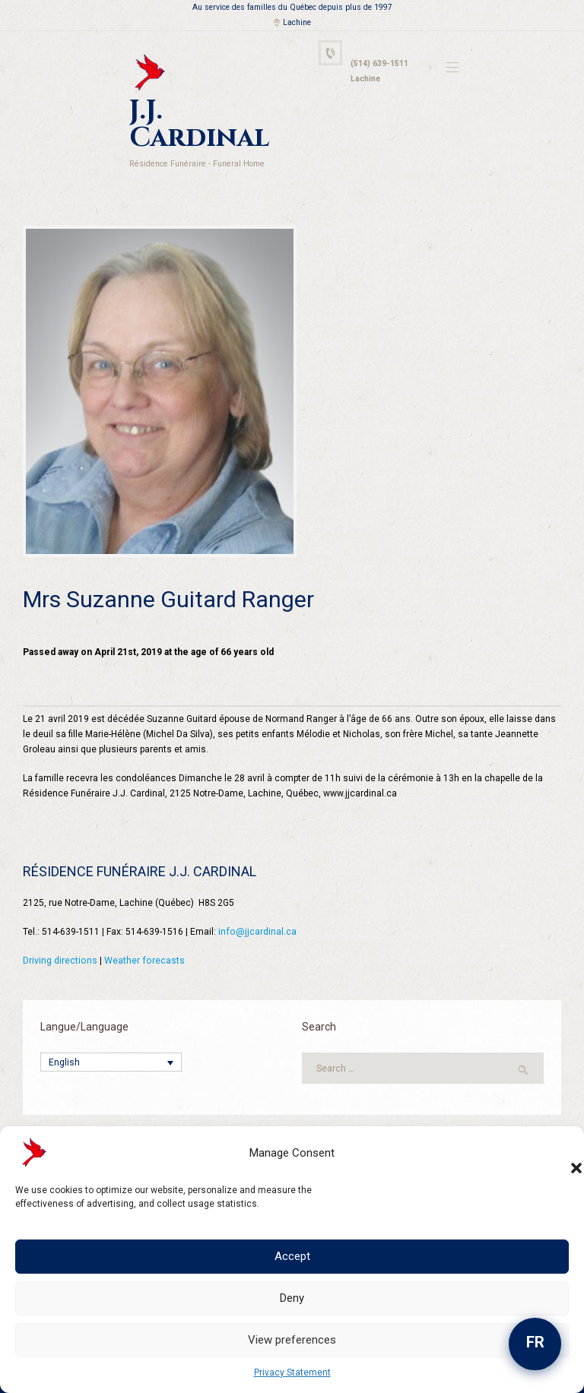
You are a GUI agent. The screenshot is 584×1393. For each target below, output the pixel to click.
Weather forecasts (142, 930)
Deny (292, 1298)
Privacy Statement (292, 1372)
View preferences (292, 1340)
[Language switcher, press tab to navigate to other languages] (111, 1032)
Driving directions (60, 930)
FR (535, 1342)
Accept (292, 1256)
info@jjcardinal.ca (256, 901)
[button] (561, 1152)
